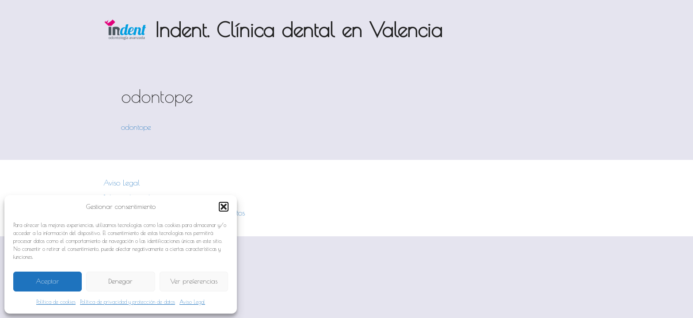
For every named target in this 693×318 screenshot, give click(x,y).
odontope (136, 127)
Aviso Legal (192, 302)
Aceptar (47, 281)
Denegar (120, 281)
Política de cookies (56, 302)
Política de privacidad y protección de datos (127, 302)
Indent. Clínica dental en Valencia (298, 29)
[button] (223, 206)
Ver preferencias (193, 281)
